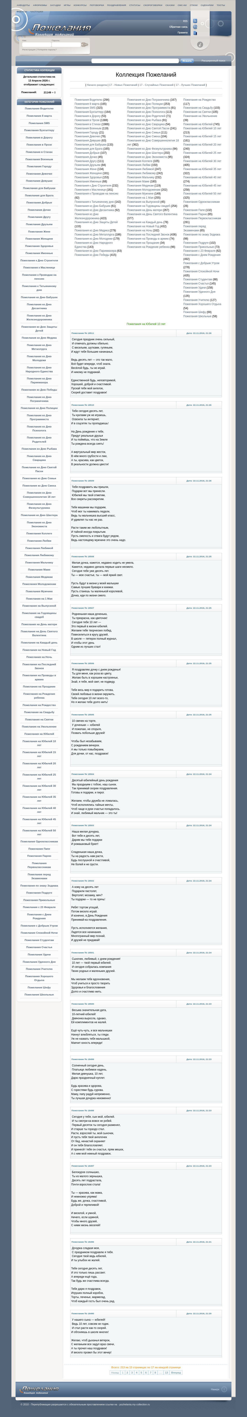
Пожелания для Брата (39, 195)
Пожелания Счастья (39, 947)
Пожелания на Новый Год (39, 650)
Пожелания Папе (39, 848)
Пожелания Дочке (39, 209)
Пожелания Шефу (39, 987)
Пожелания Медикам (39, 577)
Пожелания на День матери (39, 624)
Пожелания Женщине (39, 238)
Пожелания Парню (39, 856)
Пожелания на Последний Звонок (148, 234)
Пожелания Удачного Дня (39, 961)
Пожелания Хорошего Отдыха (202, 304)
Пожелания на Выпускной (39, 605)
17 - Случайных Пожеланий (157, 84)
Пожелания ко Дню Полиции (39, 408)
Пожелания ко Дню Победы (39, 389)
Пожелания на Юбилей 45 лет (202, 185)
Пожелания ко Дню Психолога (146, 112)
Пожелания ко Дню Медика (39, 337)
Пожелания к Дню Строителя (39, 260)
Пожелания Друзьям (39, 224)
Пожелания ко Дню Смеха (39, 485)
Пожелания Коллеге (39, 533)
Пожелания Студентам (39, 940)
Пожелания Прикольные (39, 900)
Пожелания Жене (39, 231)
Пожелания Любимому (39, 555)
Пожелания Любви (39, 540)
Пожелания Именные (39, 253)
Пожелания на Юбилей (39, 734)
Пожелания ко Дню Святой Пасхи (148, 128)
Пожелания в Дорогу (39, 137)
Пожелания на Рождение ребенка (148, 247)
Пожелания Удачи (39, 954)
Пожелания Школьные (39, 994)
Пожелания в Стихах (39, 152)
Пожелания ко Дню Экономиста (147, 157)
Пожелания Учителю (39, 969)
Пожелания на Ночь (39, 657)
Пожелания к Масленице (39, 267)
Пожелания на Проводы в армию (148, 238)
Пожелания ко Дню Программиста (148, 107)
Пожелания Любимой (39, 548)
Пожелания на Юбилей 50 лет (202, 193)
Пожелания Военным (39, 159)
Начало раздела (97, 84)
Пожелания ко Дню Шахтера (39, 515)
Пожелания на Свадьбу (39, 712)
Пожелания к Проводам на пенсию (96, 193)
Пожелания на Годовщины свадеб (148, 206)
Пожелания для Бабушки (39, 188)
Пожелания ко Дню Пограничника (148, 99)
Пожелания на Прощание (39, 686)
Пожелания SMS (39, 123)
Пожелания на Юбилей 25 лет (202, 152)
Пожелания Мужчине (39, 591)
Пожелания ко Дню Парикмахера (95, 250)
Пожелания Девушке (39, 180)
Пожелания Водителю (39, 108)
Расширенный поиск (213, 60)
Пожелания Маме (39, 569)
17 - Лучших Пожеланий (190, 84)
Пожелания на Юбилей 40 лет (202, 177)
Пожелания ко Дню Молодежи (94, 238)
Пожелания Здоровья (39, 246)
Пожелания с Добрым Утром (39, 925)
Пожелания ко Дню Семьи (39, 478)
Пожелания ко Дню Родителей (146, 116)
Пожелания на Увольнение (39, 726)
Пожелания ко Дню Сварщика (146, 124)
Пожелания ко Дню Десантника (94, 210)
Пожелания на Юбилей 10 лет (202, 128)
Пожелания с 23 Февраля (39, 907)
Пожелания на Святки (39, 719)
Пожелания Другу (39, 217)
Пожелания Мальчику (39, 562)
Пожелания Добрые (39, 202)
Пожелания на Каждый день (39, 642)
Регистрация (28, 49)
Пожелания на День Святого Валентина (152, 214)
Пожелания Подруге (39, 892)
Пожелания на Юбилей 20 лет (202, 144)
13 (166, 1372)
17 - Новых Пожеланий (123, 84)
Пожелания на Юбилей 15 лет (202, 136)
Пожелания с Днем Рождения (202, 255)
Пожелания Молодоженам (39, 584)
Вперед (176, 1372)
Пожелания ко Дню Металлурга (94, 234)
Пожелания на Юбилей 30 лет (202, 161)
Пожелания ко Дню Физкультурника (149, 148)
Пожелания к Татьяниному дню (94, 201)
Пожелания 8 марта (39, 115)
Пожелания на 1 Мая (39, 598)
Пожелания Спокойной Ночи (39, 932)
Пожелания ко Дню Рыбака (39, 448)
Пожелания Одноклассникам (39, 841)
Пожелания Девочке (39, 173)
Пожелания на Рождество (39, 705)
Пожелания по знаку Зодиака (39, 885)
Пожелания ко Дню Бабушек (39, 297)
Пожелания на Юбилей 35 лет (202, 169)
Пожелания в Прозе (39, 144)
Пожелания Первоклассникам (202, 218)
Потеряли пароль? (47, 49)
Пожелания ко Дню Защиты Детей (96, 222)
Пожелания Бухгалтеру (39, 130)
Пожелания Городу (39, 166)
